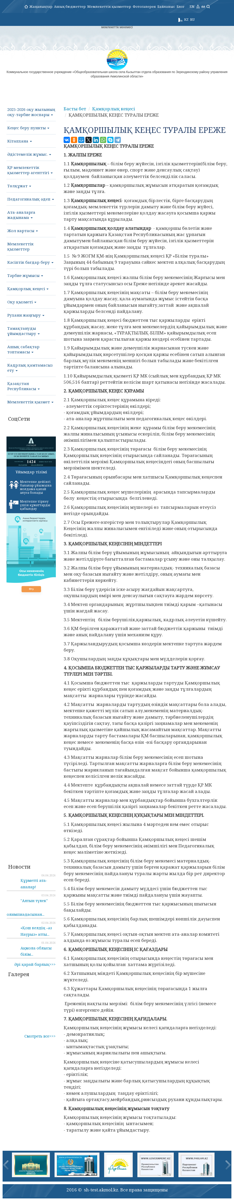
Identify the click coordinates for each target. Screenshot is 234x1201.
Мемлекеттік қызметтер (109, 6)
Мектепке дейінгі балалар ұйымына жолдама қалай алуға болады (30, 487)
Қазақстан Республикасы (23, 386)
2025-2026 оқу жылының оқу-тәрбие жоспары (31, 112)
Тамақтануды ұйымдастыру (23, 331)
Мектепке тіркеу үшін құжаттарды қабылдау (29, 505)
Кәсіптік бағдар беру (30, 262)
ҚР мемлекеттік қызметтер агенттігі (30, 170)
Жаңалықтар (40, 6)
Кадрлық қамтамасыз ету (30, 367)
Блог (180, 6)
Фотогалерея (144, 6)
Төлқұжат (19, 185)
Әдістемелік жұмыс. (29, 154)
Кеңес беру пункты (28, 127)
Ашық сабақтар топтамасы (23, 349)
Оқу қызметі (21, 301)
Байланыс (166, 6)
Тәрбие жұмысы (25, 275)
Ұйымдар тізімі (31, 471)
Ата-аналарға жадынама (21, 215)
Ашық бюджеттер (70, 6)
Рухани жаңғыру (25, 315)
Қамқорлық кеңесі (28, 288)
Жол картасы (22, 230)
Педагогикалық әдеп (30, 199)
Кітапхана (19, 141)
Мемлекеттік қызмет (30, 401)
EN (192, 6)
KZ (186, 19)
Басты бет (75, 109)
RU (192, 19)
